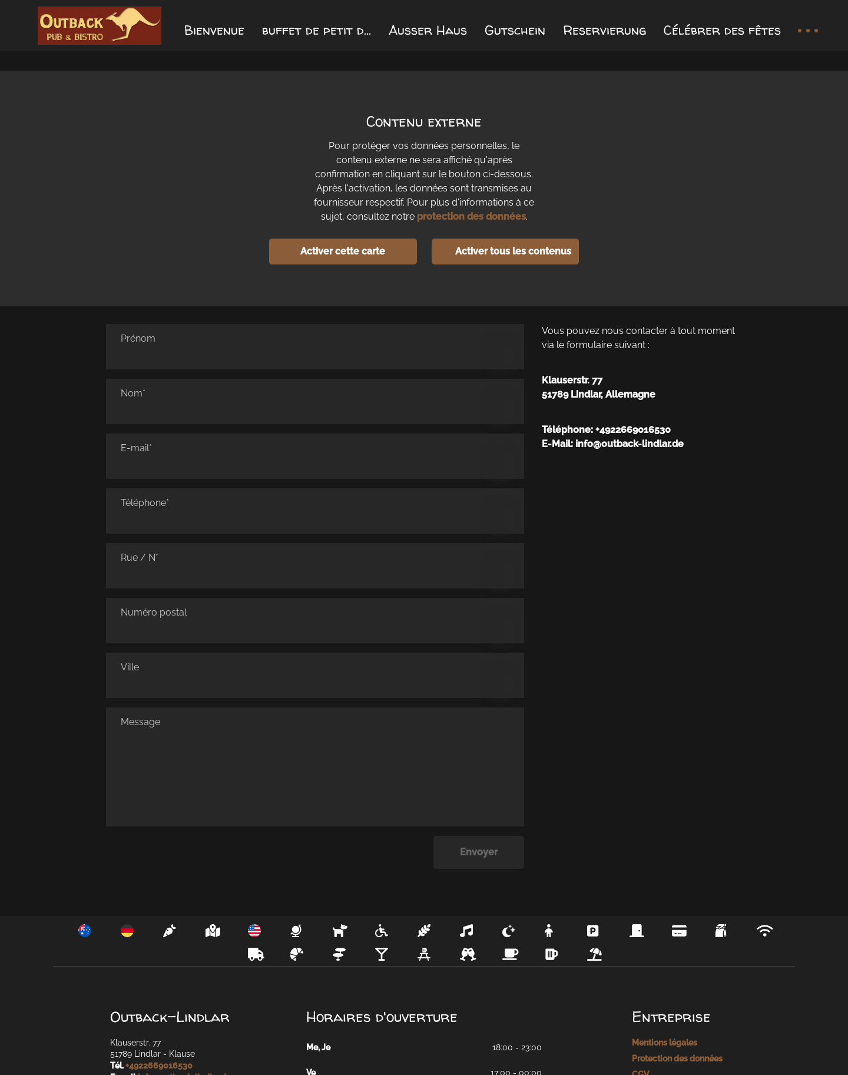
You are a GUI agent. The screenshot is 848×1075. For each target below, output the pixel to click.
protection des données (471, 216)
